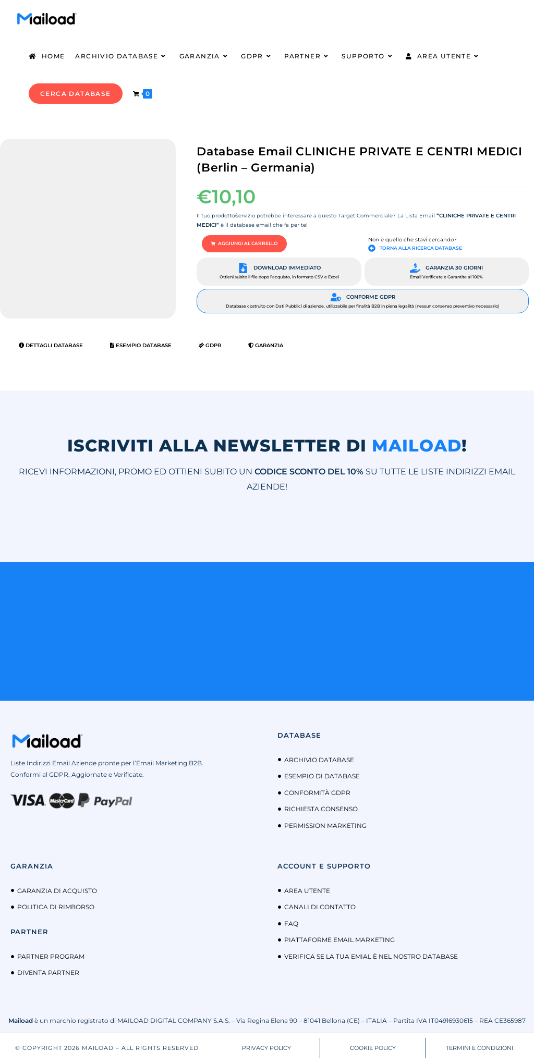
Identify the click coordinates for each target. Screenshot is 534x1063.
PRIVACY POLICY (266, 1046)
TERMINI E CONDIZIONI (479, 1046)
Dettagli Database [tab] (51, 344)
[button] (241, 243)
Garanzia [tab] (265, 344)
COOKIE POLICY (373, 1046)
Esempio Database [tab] (141, 344)
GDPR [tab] (210, 344)
